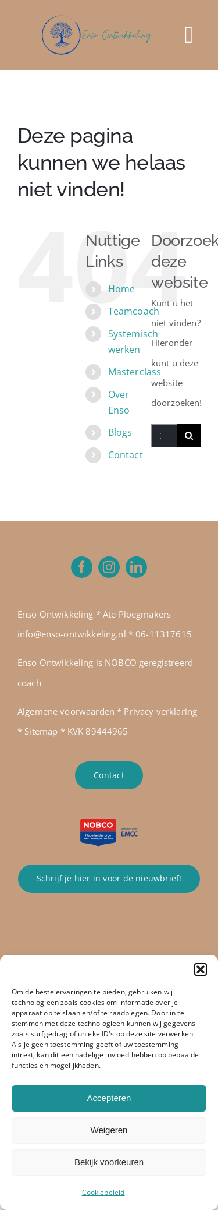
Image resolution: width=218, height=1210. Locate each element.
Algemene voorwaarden (66, 711)
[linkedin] (136, 567)
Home (121, 289)
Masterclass (135, 371)
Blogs (120, 432)
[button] (200, 969)
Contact (125, 455)
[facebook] (81, 567)
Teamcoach (133, 311)
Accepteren (109, 1098)
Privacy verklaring (160, 711)
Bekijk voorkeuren (109, 1162)
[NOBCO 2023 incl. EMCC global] (109, 822)
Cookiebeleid (103, 1192)
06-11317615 (163, 634)
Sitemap (41, 731)
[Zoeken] (189, 435)
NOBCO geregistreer (146, 662)
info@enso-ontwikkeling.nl (71, 634)
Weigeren (109, 1130)
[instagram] (109, 567)
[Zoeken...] (164, 435)
